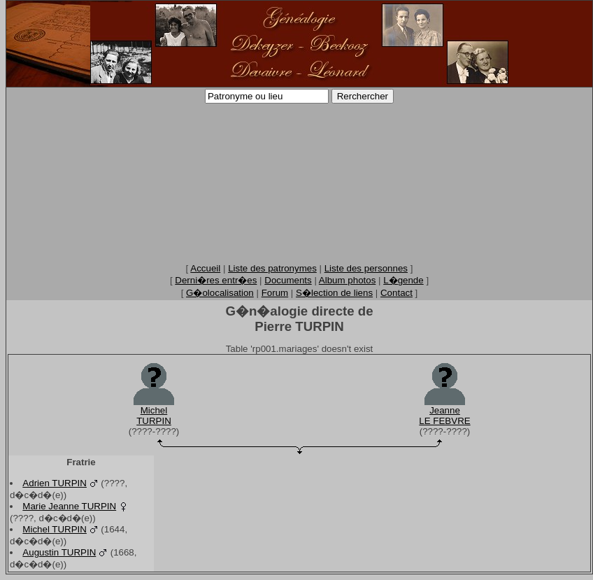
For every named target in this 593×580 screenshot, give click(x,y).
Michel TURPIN (54, 529)
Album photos (347, 280)
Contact (396, 293)
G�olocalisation (220, 293)
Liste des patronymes (272, 268)
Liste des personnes (366, 268)
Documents (287, 280)
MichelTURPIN (153, 415)
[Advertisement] (299, 183)
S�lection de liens (334, 293)
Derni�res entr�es (216, 280)
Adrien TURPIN (54, 483)
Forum (275, 293)
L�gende (403, 280)
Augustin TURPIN (59, 552)
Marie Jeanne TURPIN (69, 506)
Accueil (205, 268)
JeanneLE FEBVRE (444, 415)
